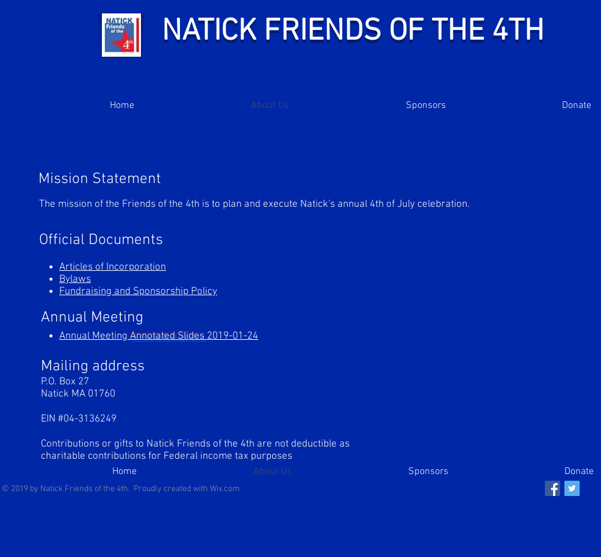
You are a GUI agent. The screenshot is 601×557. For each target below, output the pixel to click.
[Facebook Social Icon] (552, 488)
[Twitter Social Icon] (572, 488)
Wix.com (225, 489)
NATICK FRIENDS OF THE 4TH (353, 32)
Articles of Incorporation (112, 267)
